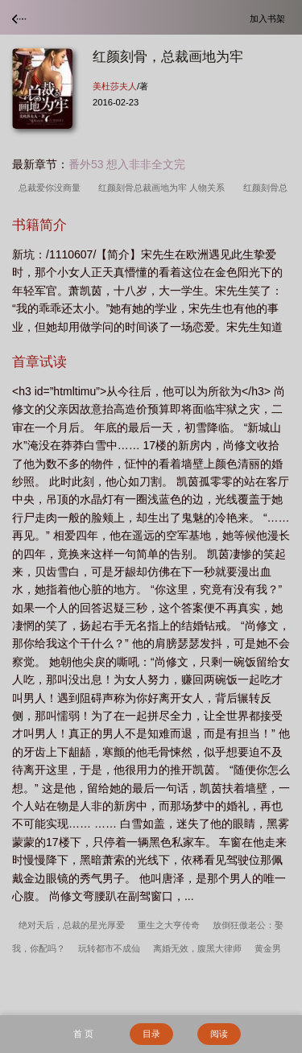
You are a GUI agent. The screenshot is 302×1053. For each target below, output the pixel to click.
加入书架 (270, 18)
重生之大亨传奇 (169, 925)
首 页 (83, 1034)
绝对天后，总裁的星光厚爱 (72, 925)
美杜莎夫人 (115, 86)
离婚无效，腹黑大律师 (197, 948)
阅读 (219, 1034)
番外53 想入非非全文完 (126, 164)
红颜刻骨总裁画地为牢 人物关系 (164, 187)
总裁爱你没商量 (52, 187)
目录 (151, 1034)
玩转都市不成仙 (109, 948)
